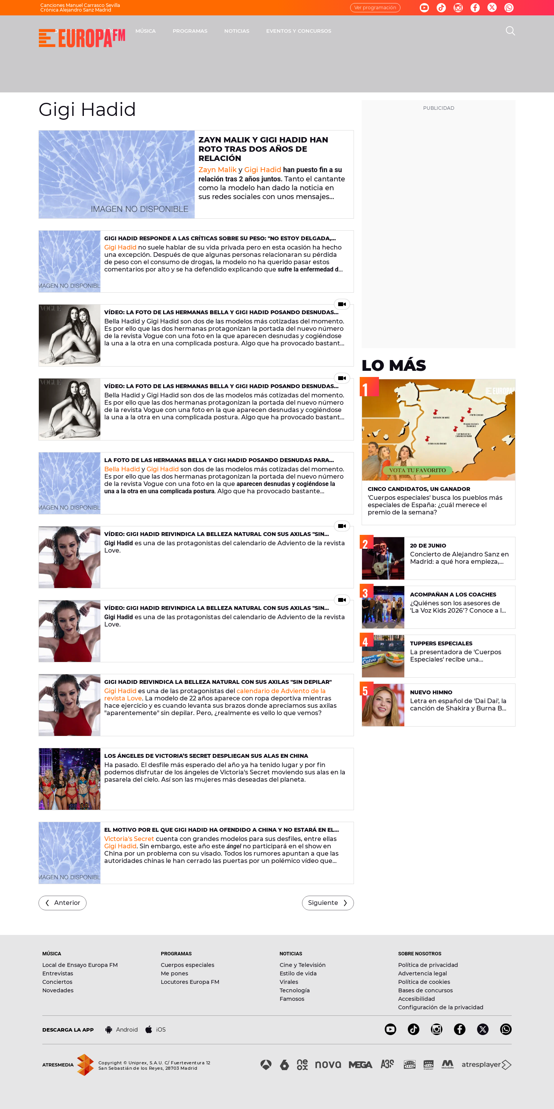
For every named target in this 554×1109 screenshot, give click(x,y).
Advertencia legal (422, 973)
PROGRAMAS (291, 31)
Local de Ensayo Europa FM (80, 965)
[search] (510, 30)
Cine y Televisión (303, 965)
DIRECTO (167, 31)
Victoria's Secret (129, 839)
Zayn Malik (218, 170)
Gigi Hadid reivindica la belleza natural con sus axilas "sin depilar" (218, 681)
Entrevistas (57, 973)
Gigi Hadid (262, 170)
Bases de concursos (425, 990)
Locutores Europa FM (190, 981)
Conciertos (57, 981)
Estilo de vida (298, 973)
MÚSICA (247, 31)
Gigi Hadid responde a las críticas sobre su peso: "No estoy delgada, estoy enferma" (217, 241)
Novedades (57, 990)
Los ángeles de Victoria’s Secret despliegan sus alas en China (206, 755)
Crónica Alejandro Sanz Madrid (75, 10)
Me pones (174, 973)
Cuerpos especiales (187, 965)
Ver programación (375, 7)
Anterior (67, 902)
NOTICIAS (337, 31)
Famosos (292, 998)
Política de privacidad (428, 965)
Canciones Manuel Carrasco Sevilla (80, 5)
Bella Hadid (122, 469)
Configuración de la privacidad (441, 1007)
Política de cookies (424, 981)
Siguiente (323, 902)
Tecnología (295, 990)
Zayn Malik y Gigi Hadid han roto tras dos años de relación (263, 149)
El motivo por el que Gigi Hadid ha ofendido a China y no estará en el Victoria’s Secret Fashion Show (219, 833)
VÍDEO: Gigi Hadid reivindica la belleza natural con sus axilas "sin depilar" (214, 537)
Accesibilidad (416, 998)
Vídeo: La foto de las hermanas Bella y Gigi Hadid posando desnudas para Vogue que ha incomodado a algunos (219, 315)
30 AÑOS (208, 31)
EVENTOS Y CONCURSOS (399, 31)
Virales (289, 981)
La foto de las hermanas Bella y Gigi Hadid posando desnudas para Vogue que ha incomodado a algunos (216, 463)
